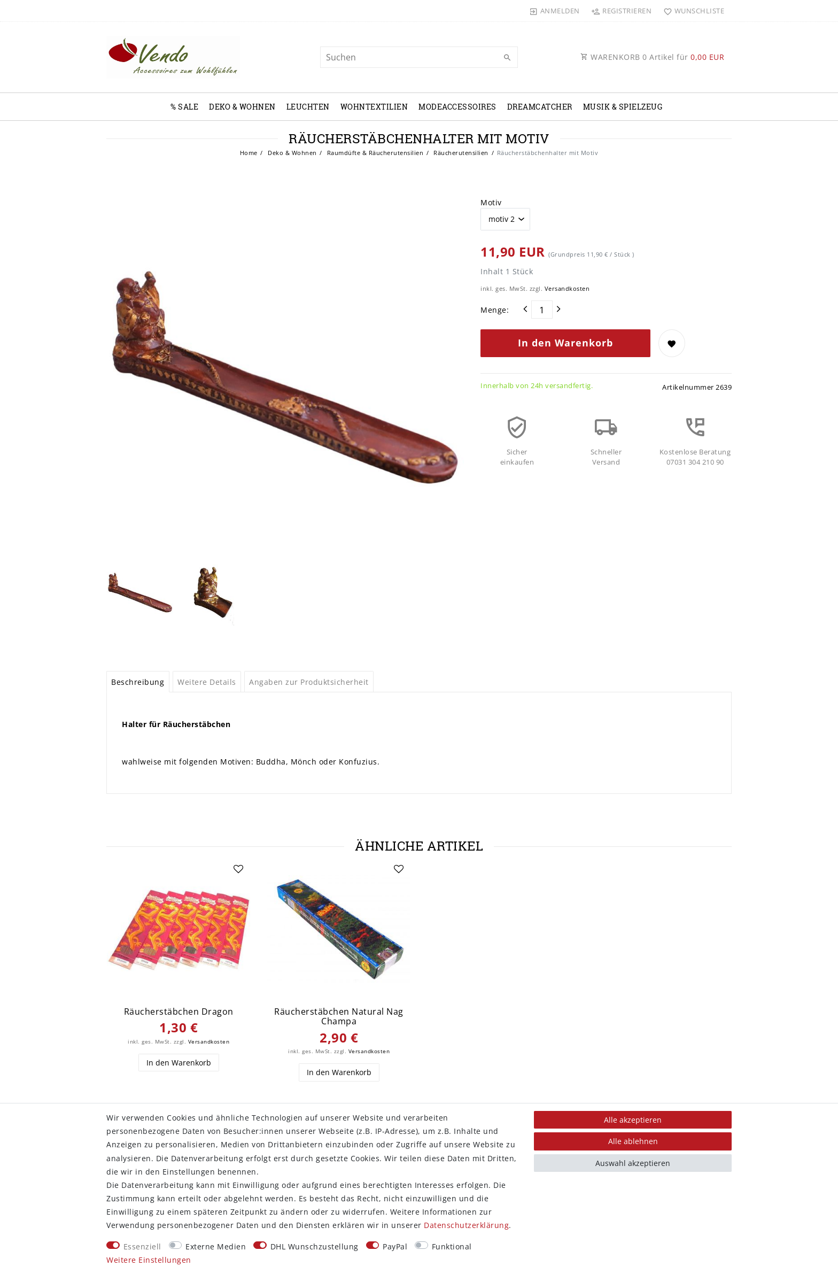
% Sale (184, 107)
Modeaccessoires (457, 107)
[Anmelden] (555, 10)
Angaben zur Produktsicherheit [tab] (309, 682)
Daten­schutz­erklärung (466, 1225)
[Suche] (507, 57)
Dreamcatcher (539, 107)
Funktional (452, 1246)
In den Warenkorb (565, 342)
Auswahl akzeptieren (632, 1163)
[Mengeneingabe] (542, 309)
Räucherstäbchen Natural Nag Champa (339, 1016)
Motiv (491, 202)
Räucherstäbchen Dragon (179, 1012)
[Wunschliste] (691, 10)
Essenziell (142, 1246)
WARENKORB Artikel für (652, 57)
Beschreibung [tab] (137, 682)
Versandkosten (567, 288)
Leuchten (308, 107)
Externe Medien (215, 1246)
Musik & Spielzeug (623, 107)
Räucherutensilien (460, 153)
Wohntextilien (374, 107)
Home (249, 153)
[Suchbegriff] (419, 57)
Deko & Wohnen (242, 107)
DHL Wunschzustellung (314, 1246)
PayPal (395, 1246)
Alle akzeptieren (633, 1120)
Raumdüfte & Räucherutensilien (374, 153)
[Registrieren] (621, 10)
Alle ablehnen (633, 1141)
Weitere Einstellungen (148, 1260)
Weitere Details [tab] (206, 682)
